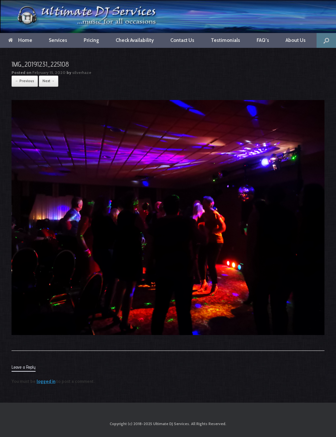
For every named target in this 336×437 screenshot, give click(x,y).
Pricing (91, 40)
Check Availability (135, 40)
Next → (48, 81)
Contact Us (182, 40)
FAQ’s (263, 40)
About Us (296, 40)
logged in (46, 381)
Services (58, 40)
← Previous (24, 81)
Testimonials (225, 40)
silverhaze (81, 72)
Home (20, 40)
